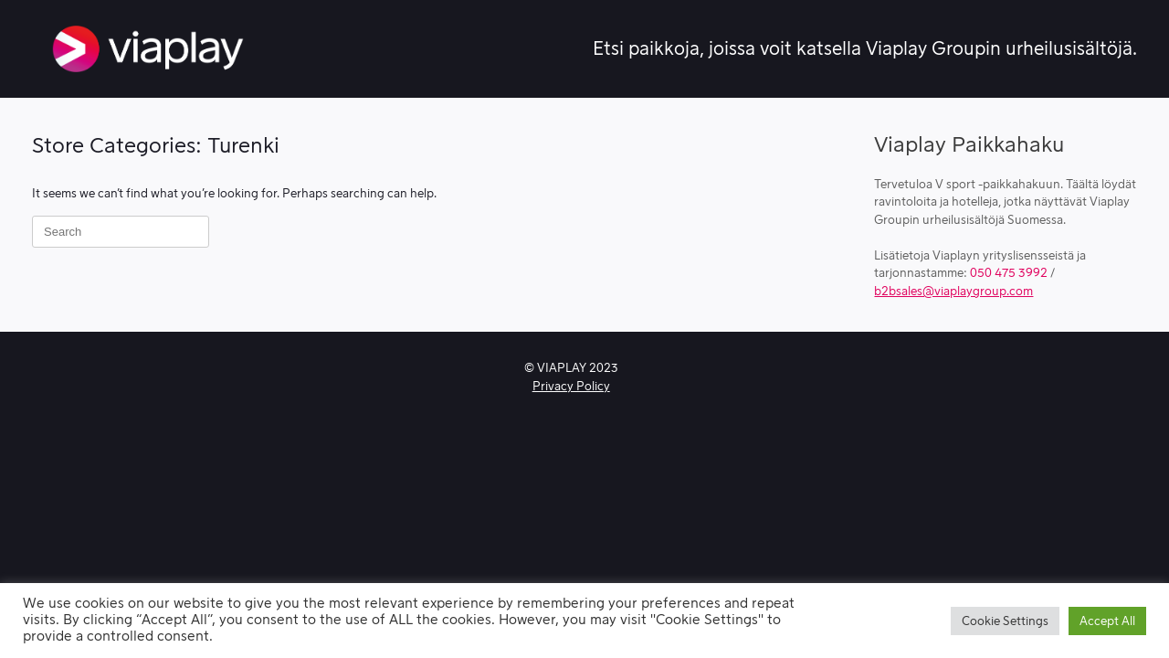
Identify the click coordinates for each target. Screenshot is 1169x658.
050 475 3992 (1009, 273)
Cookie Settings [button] (1005, 621)
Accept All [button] (1107, 621)
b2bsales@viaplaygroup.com (953, 291)
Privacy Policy (571, 386)
